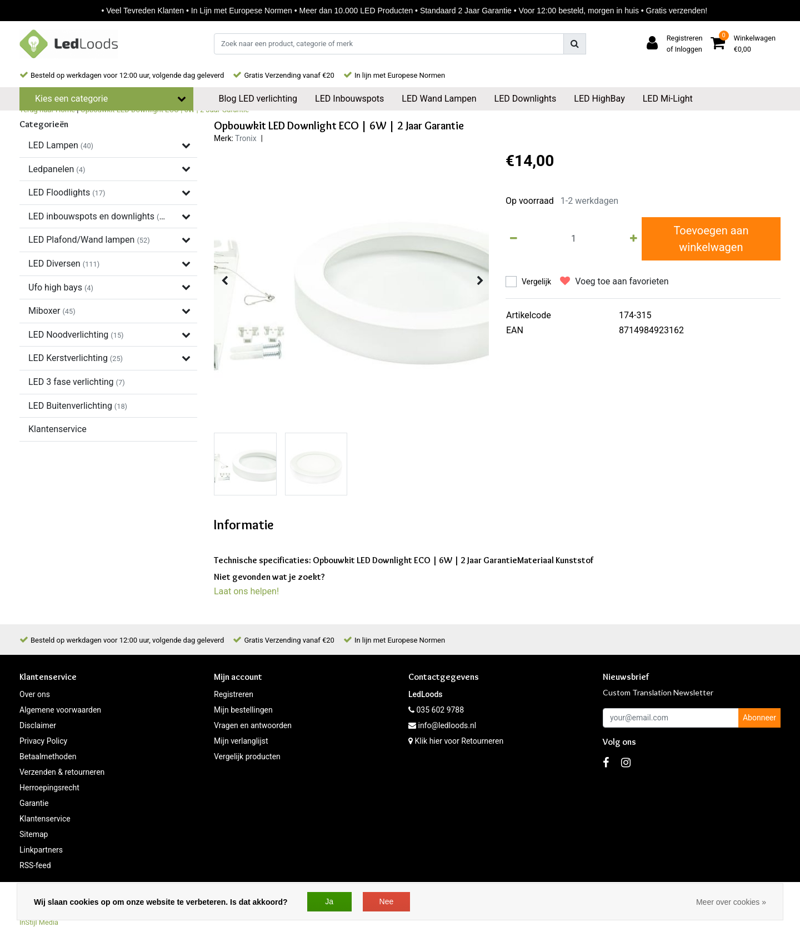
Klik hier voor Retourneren (458, 740)
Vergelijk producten (247, 756)
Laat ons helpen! (246, 591)
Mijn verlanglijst (241, 740)
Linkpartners (41, 849)
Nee (386, 901)
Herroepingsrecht (49, 787)
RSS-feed (35, 865)
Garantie (33, 803)
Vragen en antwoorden (253, 725)
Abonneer (759, 717)
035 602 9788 (436, 709)
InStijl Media (38, 922)
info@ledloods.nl (442, 725)
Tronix (246, 138)
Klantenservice (45, 818)
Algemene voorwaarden (60, 709)
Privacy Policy (43, 740)
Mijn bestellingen (243, 709)
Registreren (233, 694)
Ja (329, 901)
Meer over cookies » (731, 902)
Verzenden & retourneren (61, 772)
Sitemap (33, 834)
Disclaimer (37, 725)
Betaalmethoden (47, 756)
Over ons (34, 694)
